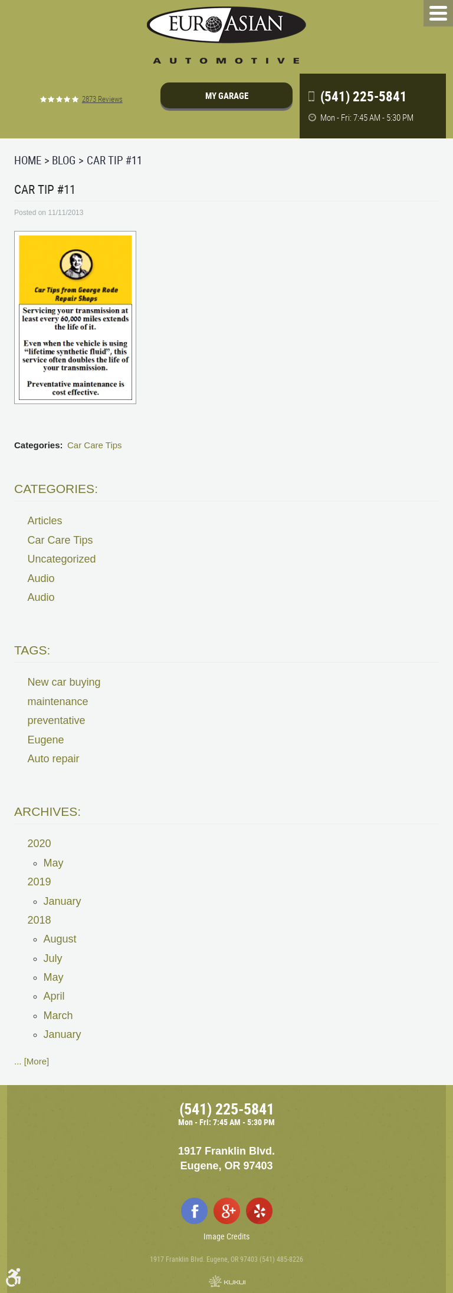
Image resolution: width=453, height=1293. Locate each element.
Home (27, 160)
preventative (57, 720)
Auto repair (54, 759)
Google (227, 1211)
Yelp (259, 1211)
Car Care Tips (94, 445)
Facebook (194, 1211)
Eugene (46, 740)
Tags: (32, 650)
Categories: (56, 488)
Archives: (47, 811)
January (62, 901)
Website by (226, 1281)
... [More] (31, 1061)
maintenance (58, 701)
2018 (39, 920)
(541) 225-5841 (226, 1109)
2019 (39, 882)
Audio (41, 578)
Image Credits (226, 1236)
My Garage (226, 95)
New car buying (64, 682)
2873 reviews (102, 99)
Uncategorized (62, 559)
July (53, 958)
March (58, 1015)
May (54, 863)
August (60, 939)
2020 (39, 843)
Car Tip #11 (114, 160)
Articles (45, 521)
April (54, 996)
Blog (64, 160)
